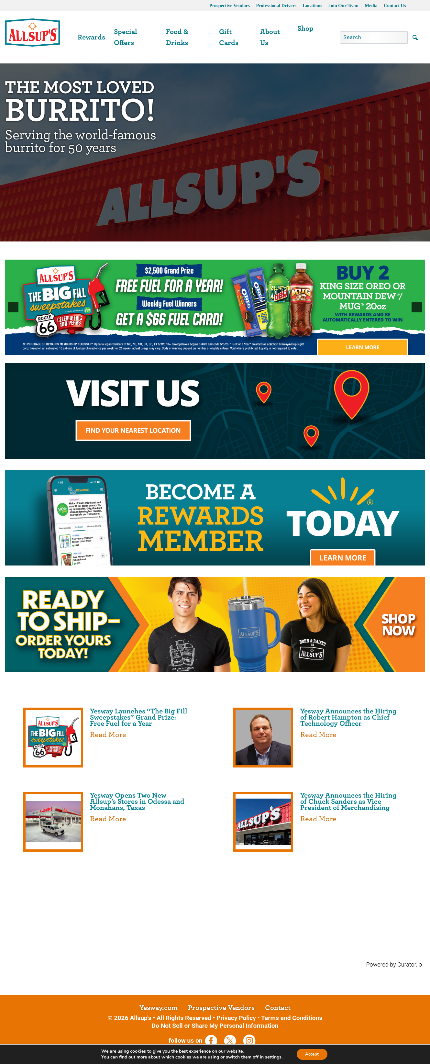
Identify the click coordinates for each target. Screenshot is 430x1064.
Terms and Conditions (291, 1018)
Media (371, 5)
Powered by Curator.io (394, 964)
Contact (278, 1007)
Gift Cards (228, 37)
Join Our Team (343, 5)
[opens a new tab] (215, 517)
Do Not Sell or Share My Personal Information (215, 1025)
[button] (13, 307)
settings (272, 1057)
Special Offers (125, 37)
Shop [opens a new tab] (305, 28)
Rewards (91, 37)
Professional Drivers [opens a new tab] (276, 5)
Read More (108, 735)
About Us (270, 37)
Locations (312, 5)
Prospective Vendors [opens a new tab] (229, 5)
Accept (312, 1054)
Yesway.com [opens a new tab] (158, 1007)
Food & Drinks (177, 37)
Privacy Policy (236, 1018)
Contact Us (395, 5)
